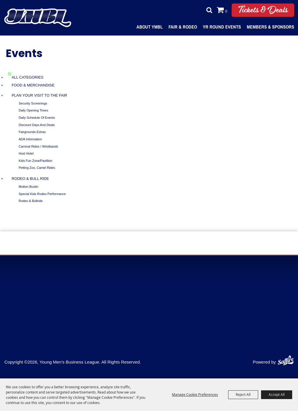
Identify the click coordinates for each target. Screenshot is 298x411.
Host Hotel (26, 153)
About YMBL (149, 27)
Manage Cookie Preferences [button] (195, 394)
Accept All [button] (277, 394)
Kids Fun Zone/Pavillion (35, 160)
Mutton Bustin (28, 186)
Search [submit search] (207, 10)
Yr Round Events (222, 27)
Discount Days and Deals (37, 125)
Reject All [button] (243, 394)
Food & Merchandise (33, 85)
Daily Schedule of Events (37, 117)
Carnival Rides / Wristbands (38, 146)
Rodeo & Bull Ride (30, 178)
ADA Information (30, 139)
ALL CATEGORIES (27, 77)
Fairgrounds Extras (32, 132)
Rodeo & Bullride (31, 201)
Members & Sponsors (270, 27)
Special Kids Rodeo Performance (42, 194)
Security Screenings (33, 103)
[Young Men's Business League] (38, 17)
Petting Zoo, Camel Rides (37, 167)
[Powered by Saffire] (286, 359)
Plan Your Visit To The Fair (39, 95)
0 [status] (226, 11)
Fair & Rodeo (182, 27)
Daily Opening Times (33, 110)
